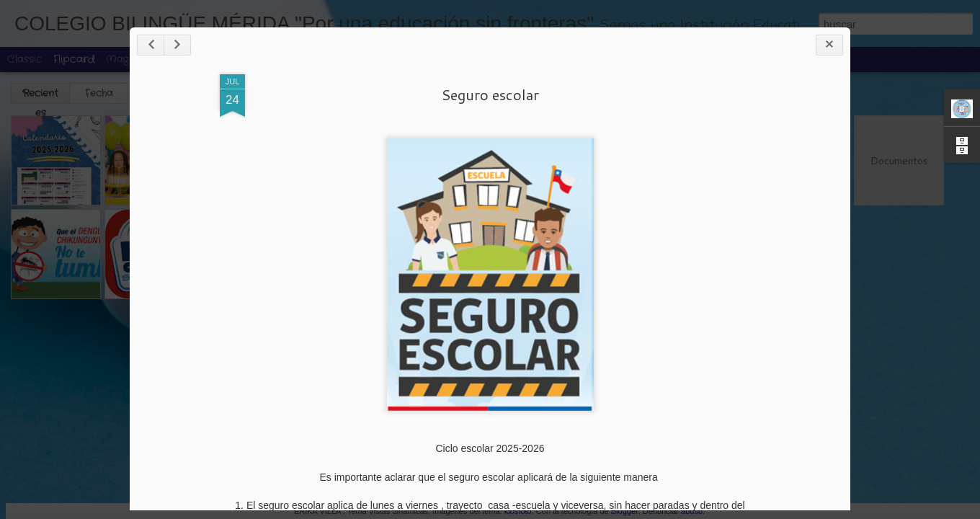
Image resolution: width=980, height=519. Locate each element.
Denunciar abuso (673, 511)
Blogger (624, 511)
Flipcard (74, 59)
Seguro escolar (490, 94)
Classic (25, 59)
